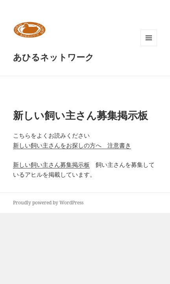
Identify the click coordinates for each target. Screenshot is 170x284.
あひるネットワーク (53, 57)
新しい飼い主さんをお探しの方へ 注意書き (72, 145)
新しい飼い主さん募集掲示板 (51, 164)
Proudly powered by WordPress (48, 202)
